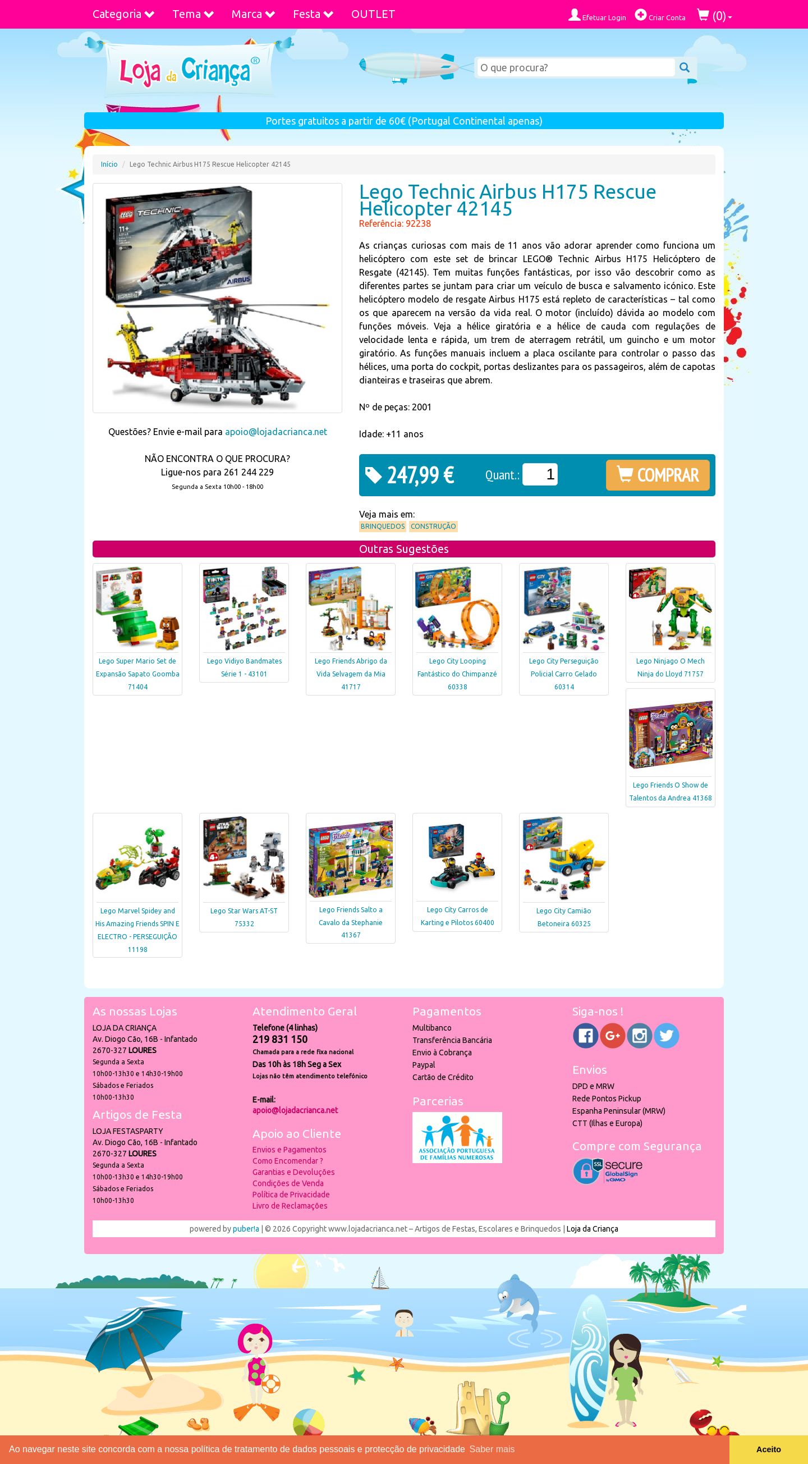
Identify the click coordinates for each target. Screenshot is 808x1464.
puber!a (246, 1228)
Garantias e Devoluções (293, 1172)
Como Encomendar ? (287, 1160)
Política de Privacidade (291, 1194)
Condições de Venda (288, 1183)
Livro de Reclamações (290, 1205)
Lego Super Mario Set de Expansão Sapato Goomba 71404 (138, 673)
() (714, 15)
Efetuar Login (597, 14)
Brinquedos (383, 526)
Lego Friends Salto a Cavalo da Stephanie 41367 (351, 922)
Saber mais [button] (492, 1449)
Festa (313, 13)
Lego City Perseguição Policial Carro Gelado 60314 (564, 673)
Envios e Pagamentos (289, 1149)
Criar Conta (660, 14)
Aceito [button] (768, 1449)
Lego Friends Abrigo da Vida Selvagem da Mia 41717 (351, 673)
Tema (193, 13)
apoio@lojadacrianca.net (276, 432)
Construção (433, 526)
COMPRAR (658, 475)
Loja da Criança (592, 1228)
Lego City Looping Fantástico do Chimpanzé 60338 (457, 673)
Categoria (124, 13)
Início (109, 164)
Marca (254, 13)
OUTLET (373, 13)
